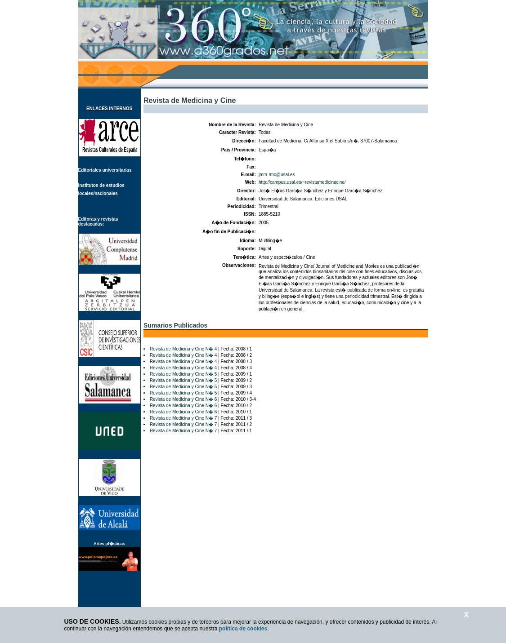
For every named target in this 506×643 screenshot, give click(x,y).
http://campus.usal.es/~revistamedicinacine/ (302, 182)
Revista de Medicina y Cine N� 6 (183, 399)
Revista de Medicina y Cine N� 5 (183, 374)
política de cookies (243, 628)
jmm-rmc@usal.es (277, 174)
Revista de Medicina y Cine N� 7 (183, 418)
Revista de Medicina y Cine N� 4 (183, 348)
